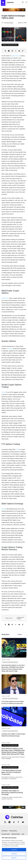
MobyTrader (5, 298)
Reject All (14, 857)
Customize (14, 853)
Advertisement (6, 834)
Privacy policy (13, 830)
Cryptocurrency (9, 618)
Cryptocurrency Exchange (20, 618)
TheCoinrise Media (8, 22)
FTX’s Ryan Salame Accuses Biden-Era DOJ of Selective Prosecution (11, 772)
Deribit (4, 392)
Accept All (14, 849)
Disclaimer (5, 830)
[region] (14, 848)
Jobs (22, 834)
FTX (17, 449)
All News (20, 634)
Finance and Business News (10, 44)
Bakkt (3, 509)
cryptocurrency (15, 55)
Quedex (10, 348)
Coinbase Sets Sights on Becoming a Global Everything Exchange (12, 792)
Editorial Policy (15, 834)
